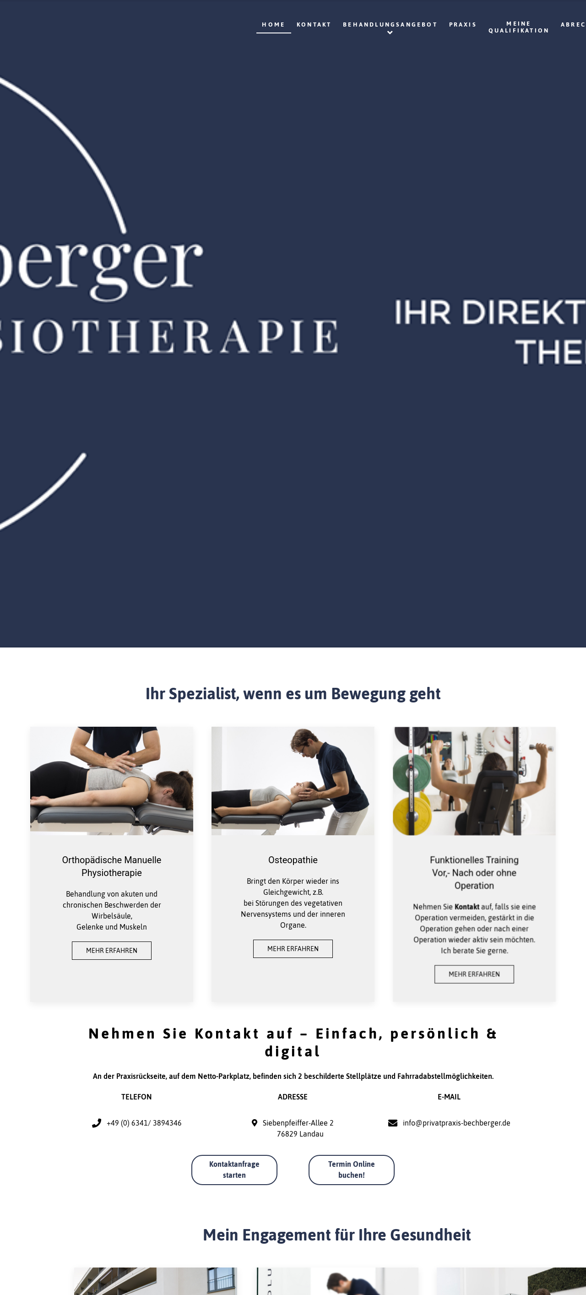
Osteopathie (293, 859)
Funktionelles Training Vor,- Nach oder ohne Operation (474, 872)
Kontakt (467, 905)
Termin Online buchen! (351, 1169)
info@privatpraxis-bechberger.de (456, 1123)
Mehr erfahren (111, 950)
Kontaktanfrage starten (234, 1169)
